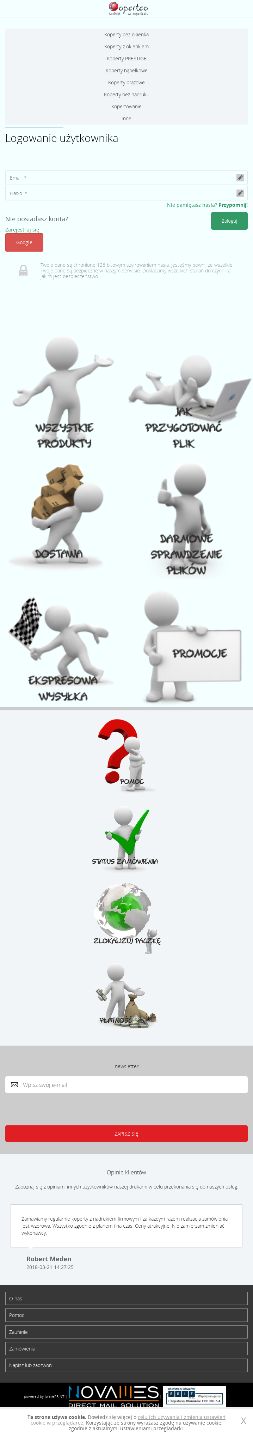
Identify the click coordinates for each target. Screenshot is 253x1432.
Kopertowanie (126, 106)
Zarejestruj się (22, 229)
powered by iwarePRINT (44, 1396)
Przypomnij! (233, 204)
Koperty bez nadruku (126, 94)
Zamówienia (22, 1348)
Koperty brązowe (126, 82)
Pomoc (16, 1315)
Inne (126, 118)
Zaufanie (18, 1332)
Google (24, 242)
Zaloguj (226, 9)
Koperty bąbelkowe (127, 70)
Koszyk (242, 9)
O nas (15, 1298)
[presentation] (68, 1108)
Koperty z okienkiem (126, 46)
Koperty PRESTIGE (127, 58)
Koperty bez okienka (126, 34)
